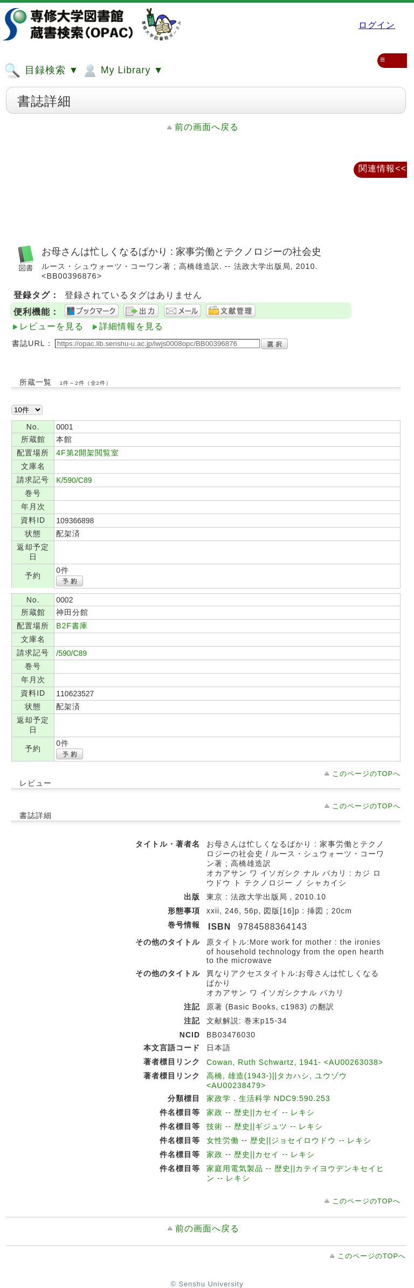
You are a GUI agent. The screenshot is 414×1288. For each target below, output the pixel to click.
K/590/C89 (74, 480)
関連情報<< (382, 168)
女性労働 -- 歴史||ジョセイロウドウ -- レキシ (288, 1140)
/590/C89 (71, 653)
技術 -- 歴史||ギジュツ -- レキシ (264, 1126)
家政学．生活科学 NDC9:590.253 (268, 1098)
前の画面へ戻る (207, 126)
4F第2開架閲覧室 (87, 452)
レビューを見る (51, 326)
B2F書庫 (72, 625)
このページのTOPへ (366, 774)
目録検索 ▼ (41, 71)
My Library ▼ (122, 71)
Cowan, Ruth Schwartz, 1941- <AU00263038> (294, 1062)
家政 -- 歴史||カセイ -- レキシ (260, 1112)
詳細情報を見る (131, 326)
